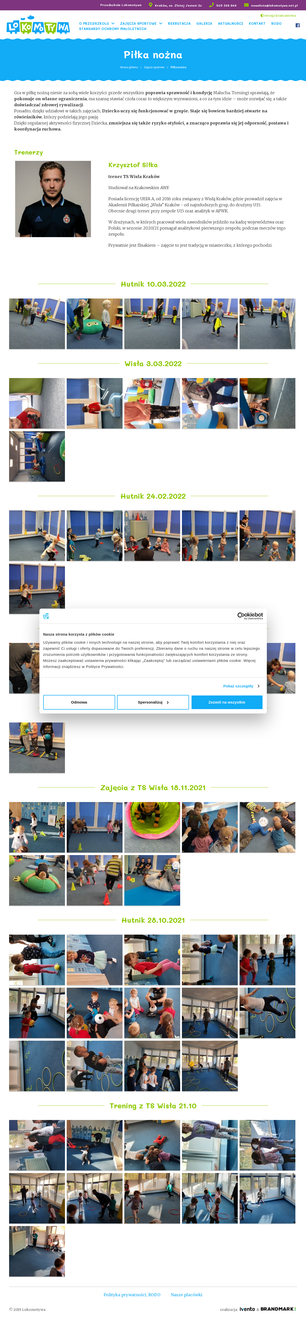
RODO (277, 23)
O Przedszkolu (95, 23)
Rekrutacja (180, 23)
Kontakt (258, 23)
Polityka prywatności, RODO (131, 1294)
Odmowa (79, 702)
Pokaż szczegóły (238, 686)
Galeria (205, 23)
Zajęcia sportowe (139, 23)
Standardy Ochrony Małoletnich (113, 28)
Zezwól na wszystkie (226, 702)
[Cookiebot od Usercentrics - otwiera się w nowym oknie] (241, 616)
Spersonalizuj (153, 702)
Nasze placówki (187, 1294)
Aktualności (231, 23)
